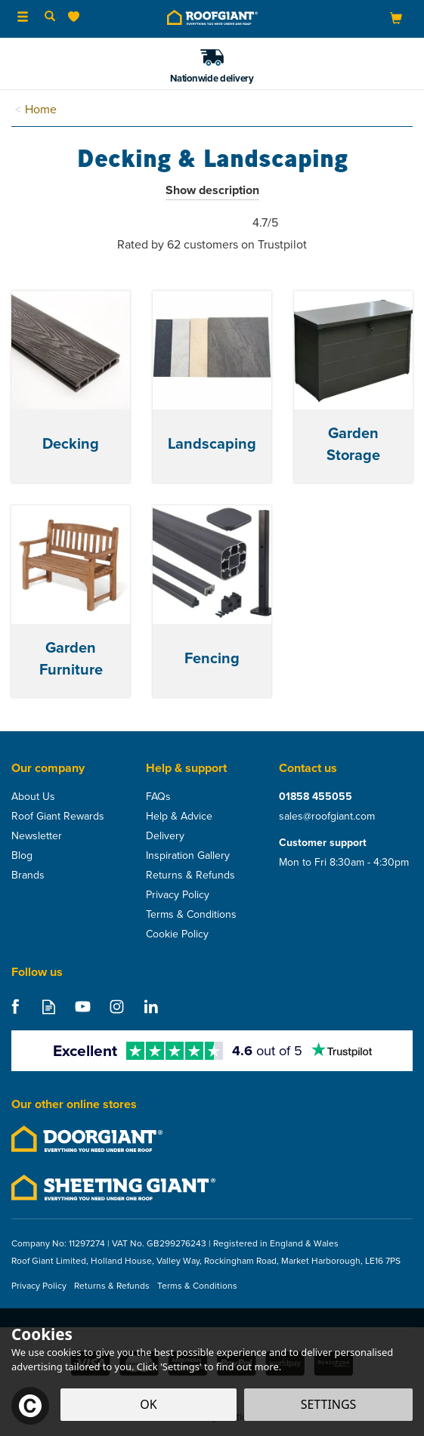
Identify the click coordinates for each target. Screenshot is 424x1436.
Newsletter (36, 836)
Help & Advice (179, 816)
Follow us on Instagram (116, 1006)
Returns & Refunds (190, 875)
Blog (21, 855)
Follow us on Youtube (82, 1006)
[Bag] (396, 17)
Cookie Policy (177, 934)
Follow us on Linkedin (150, 1006)
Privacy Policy (177, 895)
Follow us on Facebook (14, 1006)
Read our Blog (48, 1006)
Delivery (165, 836)
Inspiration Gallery (188, 855)
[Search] (50, 17)
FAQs (158, 796)
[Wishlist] (76, 17)
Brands (28, 875)
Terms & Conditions (191, 914)
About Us (33, 796)
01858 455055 (315, 796)
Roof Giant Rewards (57, 816)
